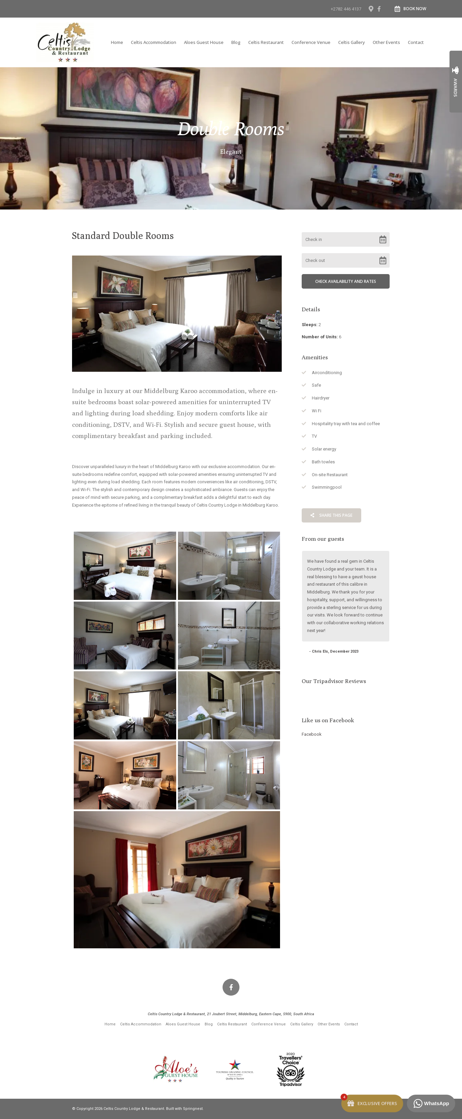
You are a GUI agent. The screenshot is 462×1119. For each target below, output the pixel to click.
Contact (416, 42)
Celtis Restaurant (266, 42)
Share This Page (331, 515)
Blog (235, 42)
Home (117, 42)
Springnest (193, 1108)
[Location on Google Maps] (370, 8)
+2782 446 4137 (346, 9)
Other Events (386, 42)
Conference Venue (311, 42)
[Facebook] (379, 8)
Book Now (410, 9)
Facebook (312, 734)
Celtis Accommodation (153, 42)
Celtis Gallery (351, 42)
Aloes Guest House (204, 42)
